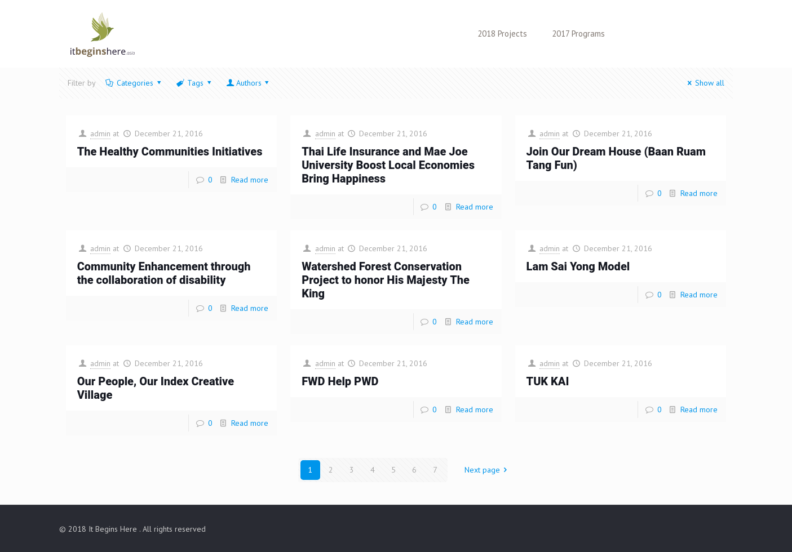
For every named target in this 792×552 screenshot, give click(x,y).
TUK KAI (547, 381)
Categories (134, 83)
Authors (248, 83)
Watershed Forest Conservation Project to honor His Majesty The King (386, 280)
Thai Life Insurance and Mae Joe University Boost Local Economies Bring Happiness (388, 165)
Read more (249, 180)
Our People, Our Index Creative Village (155, 388)
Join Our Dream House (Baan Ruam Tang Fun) (616, 158)
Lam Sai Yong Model (578, 267)
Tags (195, 83)
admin (100, 133)
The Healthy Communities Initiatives (170, 152)
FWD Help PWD (340, 381)
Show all (704, 83)
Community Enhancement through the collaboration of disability (164, 273)
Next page (487, 470)
